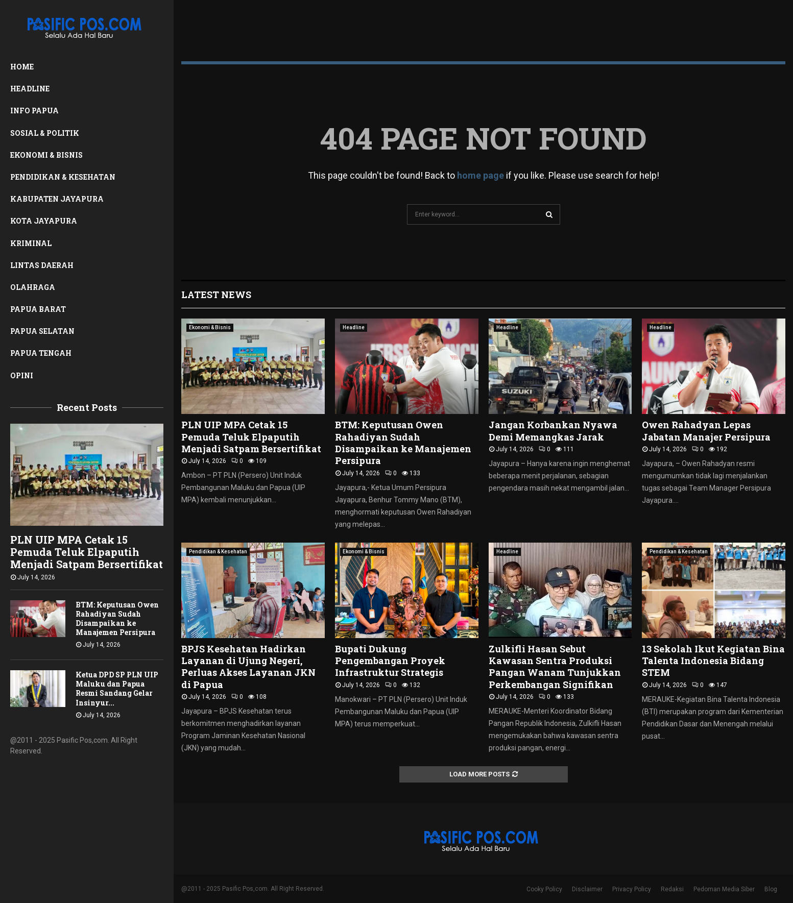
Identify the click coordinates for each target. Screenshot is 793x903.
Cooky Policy (544, 889)
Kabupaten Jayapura (57, 199)
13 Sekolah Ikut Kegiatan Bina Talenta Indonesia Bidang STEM (713, 661)
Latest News (216, 294)
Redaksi (672, 889)
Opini (21, 375)
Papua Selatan (42, 331)
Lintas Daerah (42, 265)
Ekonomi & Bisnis (46, 155)
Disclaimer (587, 889)
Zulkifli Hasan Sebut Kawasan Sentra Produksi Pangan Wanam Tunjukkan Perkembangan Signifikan (555, 667)
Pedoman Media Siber (724, 889)
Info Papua (34, 110)
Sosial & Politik (44, 133)
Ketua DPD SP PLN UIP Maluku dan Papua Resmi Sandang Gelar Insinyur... (117, 688)
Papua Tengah (40, 353)
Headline (30, 88)
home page (480, 175)
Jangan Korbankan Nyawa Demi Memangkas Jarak (553, 431)
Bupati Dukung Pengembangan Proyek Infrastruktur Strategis (390, 661)
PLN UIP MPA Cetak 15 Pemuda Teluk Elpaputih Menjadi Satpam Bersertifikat (86, 552)
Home (22, 66)
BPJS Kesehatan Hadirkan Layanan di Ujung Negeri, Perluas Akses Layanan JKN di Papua (248, 667)
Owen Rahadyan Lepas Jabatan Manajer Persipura (706, 431)
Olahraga (32, 287)
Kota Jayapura (43, 221)
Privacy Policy (631, 889)
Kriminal (31, 243)
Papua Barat (38, 309)
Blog (770, 889)
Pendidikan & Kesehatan (62, 177)
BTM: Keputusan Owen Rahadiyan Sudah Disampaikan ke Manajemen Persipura (117, 618)
